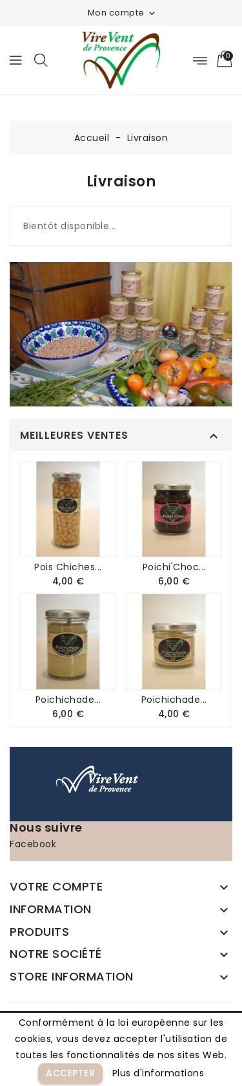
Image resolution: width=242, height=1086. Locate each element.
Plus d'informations (158, 1073)
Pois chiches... (68, 566)
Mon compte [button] (123, 13)
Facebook (33, 843)
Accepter (70, 1073)
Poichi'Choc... (174, 566)
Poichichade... (68, 699)
